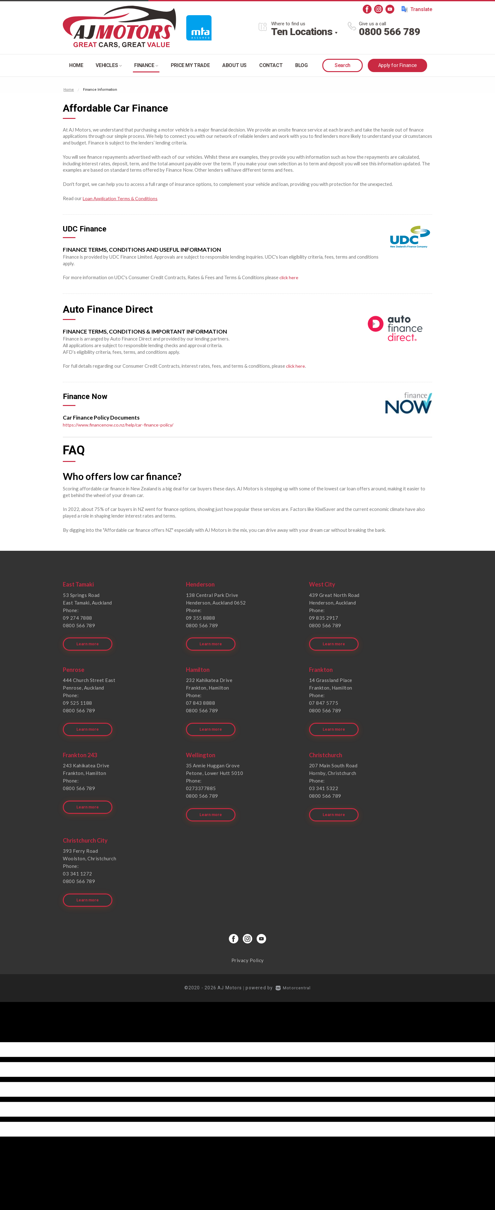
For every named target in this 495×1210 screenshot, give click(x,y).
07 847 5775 (323, 699)
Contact (271, 65)
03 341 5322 (323, 781)
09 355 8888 (200, 617)
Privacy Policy (247, 946)
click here (288, 277)
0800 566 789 (389, 32)
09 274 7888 (77, 617)
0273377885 (201, 781)
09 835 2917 (323, 617)
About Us (234, 65)
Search (342, 65)
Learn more (88, 640)
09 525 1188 (77, 699)
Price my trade (190, 65)
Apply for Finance (397, 65)
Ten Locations (301, 32)
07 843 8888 (200, 699)
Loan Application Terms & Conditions (120, 198)
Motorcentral (293, 973)
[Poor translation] (15, 1023)
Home (76, 65)
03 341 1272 (77, 863)
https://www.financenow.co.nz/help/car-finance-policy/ (119, 424)
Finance (146, 65)
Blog (301, 65)
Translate (417, 9)
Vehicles (109, 65)
